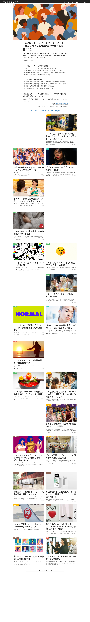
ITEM (47, 149)
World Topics (52, 107)
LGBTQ (61, 107)
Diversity (65, 107)
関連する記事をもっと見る (45, 571)
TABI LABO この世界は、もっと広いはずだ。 (45, 111)
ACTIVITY (48, 115)
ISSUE (15, 149)
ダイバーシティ (45, 107)
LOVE (15, 342)
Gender (57, 107)
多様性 (40, 107)
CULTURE (16, 437)
